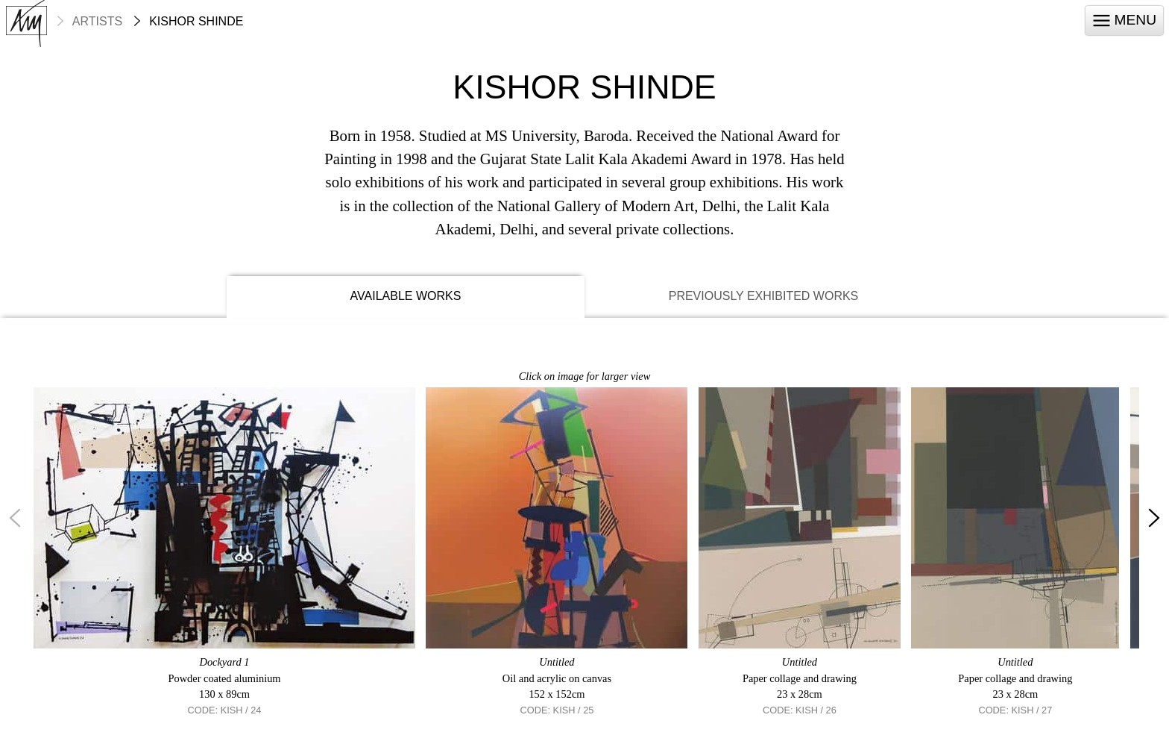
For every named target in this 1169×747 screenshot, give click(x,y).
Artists (97, 22)
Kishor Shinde (196, 22)
